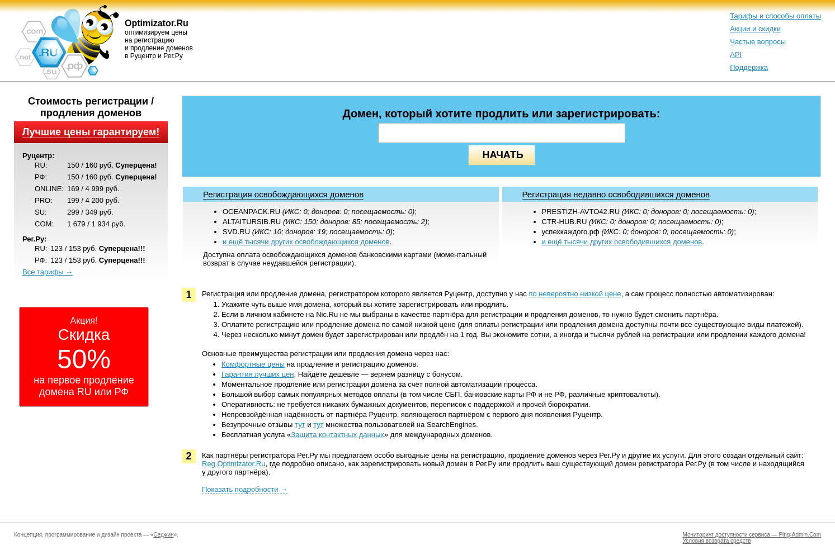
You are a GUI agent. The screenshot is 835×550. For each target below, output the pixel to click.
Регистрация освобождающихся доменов (283, 194)
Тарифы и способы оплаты (775, 16)
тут (300, 424)
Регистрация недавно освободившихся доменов (616, 194)
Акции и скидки (755, 29)
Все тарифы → (47, 272)
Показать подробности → (244, 489)
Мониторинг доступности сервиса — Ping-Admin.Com (752, 535)
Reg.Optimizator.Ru (233, 463)
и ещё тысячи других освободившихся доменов (622, 242)
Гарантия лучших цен (257, 374)
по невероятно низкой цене (575, 294)
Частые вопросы (758, 41)
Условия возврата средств (717, 541)
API (736, 54)
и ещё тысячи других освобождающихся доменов (306, 242)
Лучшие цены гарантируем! (90, 132)
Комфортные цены (253, 364)
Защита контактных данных (337, 434)
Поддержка (749, 67)
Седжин (163, 535)
